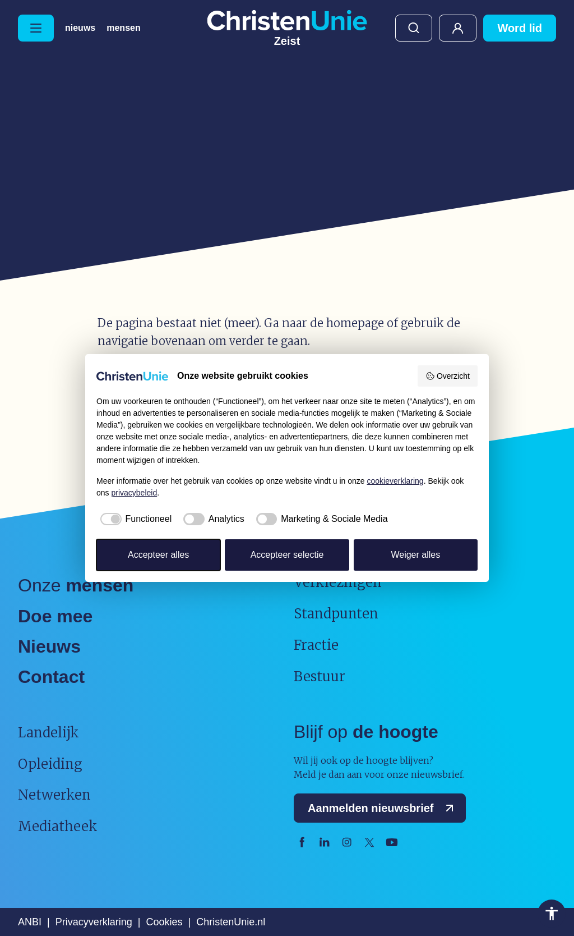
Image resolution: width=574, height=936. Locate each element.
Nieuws (80, 28)
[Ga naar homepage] (287, 28)
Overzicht (447, 376)
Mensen (123, 28)
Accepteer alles (158, 554)
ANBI (29, 922)
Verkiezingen (338, 582)
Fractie (316, 645)
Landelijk (48, 732)
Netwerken (54, 795)
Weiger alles (415, 554)
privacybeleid (134, 492)
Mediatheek (58, 826)
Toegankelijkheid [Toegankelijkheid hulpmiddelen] (551, 913)
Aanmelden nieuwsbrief (383, 808)
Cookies (164, 922)
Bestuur (319, 676)
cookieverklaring (395, 480)
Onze (75, 585)
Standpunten (336, 613)
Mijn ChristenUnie (458, 28)
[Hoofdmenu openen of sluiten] (36, 28)
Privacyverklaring (93, 922)
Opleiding (50, 764)
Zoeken (413, 28)
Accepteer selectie (287, 554)
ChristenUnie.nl (230, 922)
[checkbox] (134, 519)
